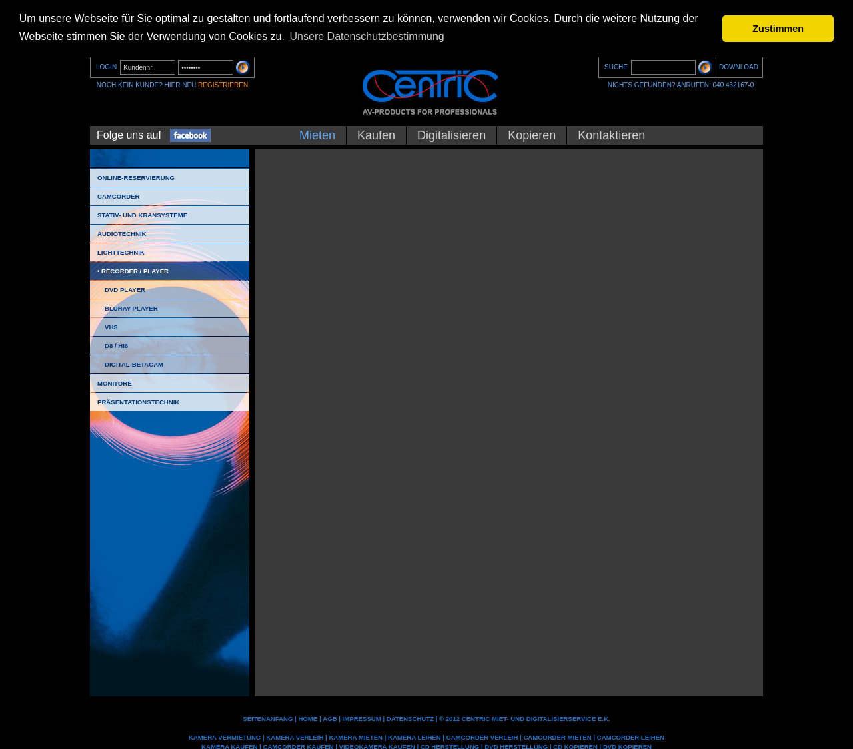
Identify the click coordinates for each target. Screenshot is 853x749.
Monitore (114, 383)
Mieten (317, 135)
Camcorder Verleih (482, 736)
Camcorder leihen (630, 736)
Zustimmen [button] (778, 28)
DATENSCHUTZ (410, 718)
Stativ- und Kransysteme (142, 215)
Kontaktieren (611, 135)
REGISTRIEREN (223, 85)
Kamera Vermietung (225, 736)
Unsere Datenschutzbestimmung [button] (367, 36)
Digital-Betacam (134, 364)
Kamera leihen (414, 736)
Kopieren (532, 135)
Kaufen (376, 135)
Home (307, 718)
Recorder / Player (135, 271)
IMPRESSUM (362, 718)
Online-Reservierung (136, 177)
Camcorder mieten (557, 736)
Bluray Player (131, 308)
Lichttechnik (121, 252)
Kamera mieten (356, 736)
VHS (111, 327)
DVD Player (125, 289)
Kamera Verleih (294, 736)
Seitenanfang (268, 718)
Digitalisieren (451, 135)
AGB (330, 718)
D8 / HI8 (116, 345)
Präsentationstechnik (138, 402)
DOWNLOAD (738, 67)
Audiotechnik (122, 233)
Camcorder (118, 196)
